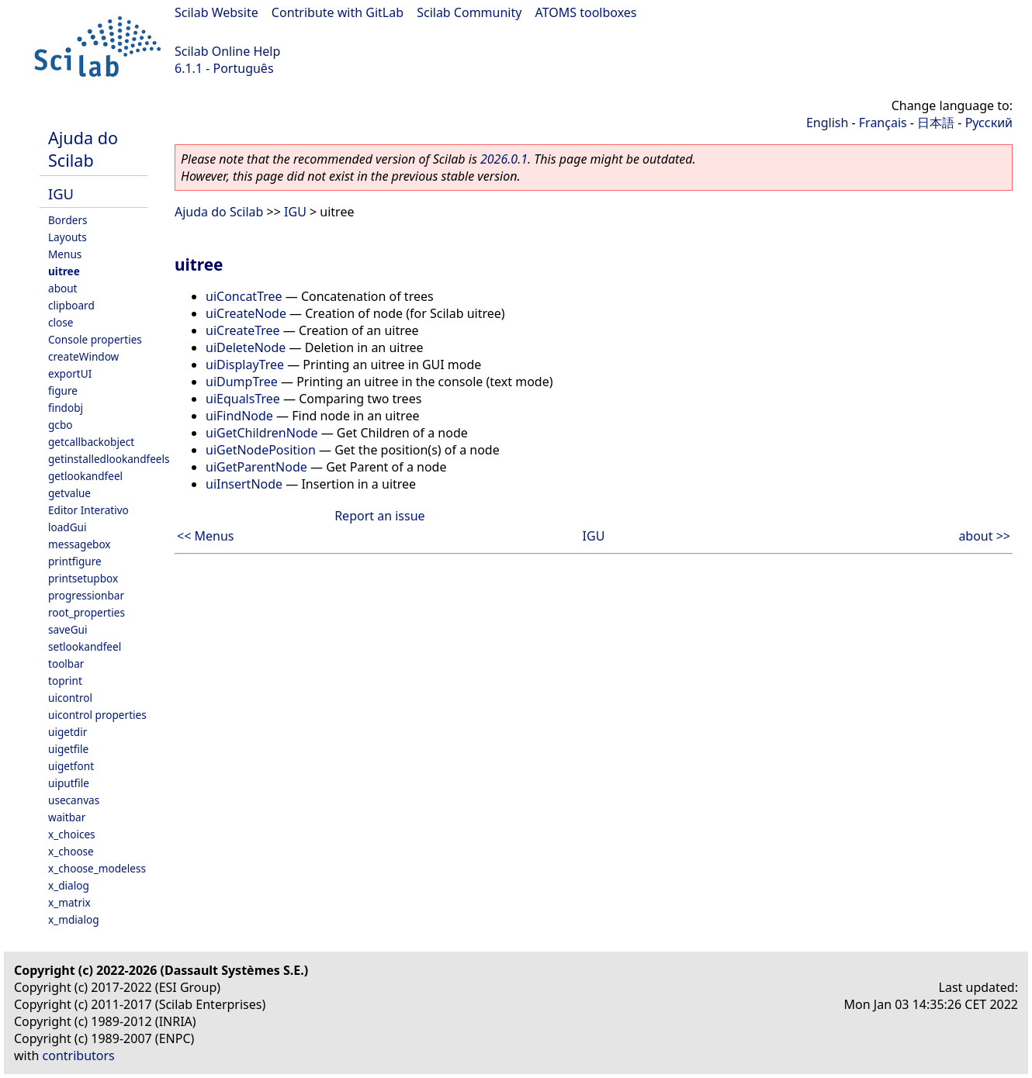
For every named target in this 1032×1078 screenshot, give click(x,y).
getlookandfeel (85, 475)
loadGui (67, 527)
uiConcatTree (244, 296)
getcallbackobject (91, 441)
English (827, 122)
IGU (61, 193)
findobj (65, 407)
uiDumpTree (242, 381)
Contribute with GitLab (337, 12)
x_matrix (69, 902)
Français (883, 122)
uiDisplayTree (245, 364)
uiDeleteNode (246, 347)
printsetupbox (83, 578)
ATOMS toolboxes (586, 12)
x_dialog (68, 885)
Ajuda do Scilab (83, 148)
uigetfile (68, 748)
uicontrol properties (97, 714)
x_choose (71, 851)
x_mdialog (73, 919)
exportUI (70, 373)
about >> (984, 535)
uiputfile (68, 783)
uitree (64, 271)
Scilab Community (469, 12)
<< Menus (205, 535)
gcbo (60, 424)
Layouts (67, 237)
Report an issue (379, 515)
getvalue (69, 492)
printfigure (75, 561)
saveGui (68, 629)
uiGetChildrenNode (261, 432)
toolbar (66, 663)
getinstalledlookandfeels (109, 458)
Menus (64, 254)
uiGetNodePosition (261, 449)
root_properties (86, 612)
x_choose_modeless (97, 868)
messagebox (79, 544)
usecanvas (73, 800)
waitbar (66, 817)
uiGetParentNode (256, 466)
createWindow (83, 356)
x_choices (71, 834)
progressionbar (86, 595)
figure (63, 390)
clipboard (71, 305)
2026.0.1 (504, 159)
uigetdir (67, 731)
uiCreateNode (246, 313)
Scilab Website (216, 12)
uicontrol (70, 697)
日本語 (935, 122)
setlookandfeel (84, 646)
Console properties (95, 339)
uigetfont (71, 765)
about (63, 288)
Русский (989, 122)
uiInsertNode (244, 483)
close (60, 322)
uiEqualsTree (243, 398)
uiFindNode (239, 415)
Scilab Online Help (227, 51)
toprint (65, 680)
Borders (68, 219)
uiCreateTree (243, 330)
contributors (79, 1055)
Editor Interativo (88, 510)
